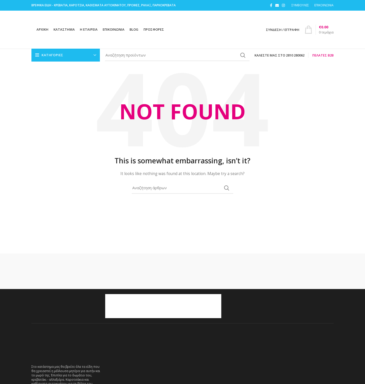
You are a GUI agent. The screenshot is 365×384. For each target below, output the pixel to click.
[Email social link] (277, 5)
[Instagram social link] (283, 5)
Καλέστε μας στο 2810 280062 (279, 55)
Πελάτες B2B (323, 55)
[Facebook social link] (271, 5)
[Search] (177, 55)
